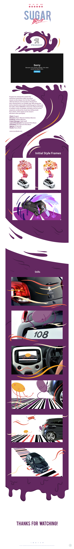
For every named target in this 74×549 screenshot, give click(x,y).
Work (30, 4)
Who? (37, 4)
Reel (33, 4)
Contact (41, 4)
